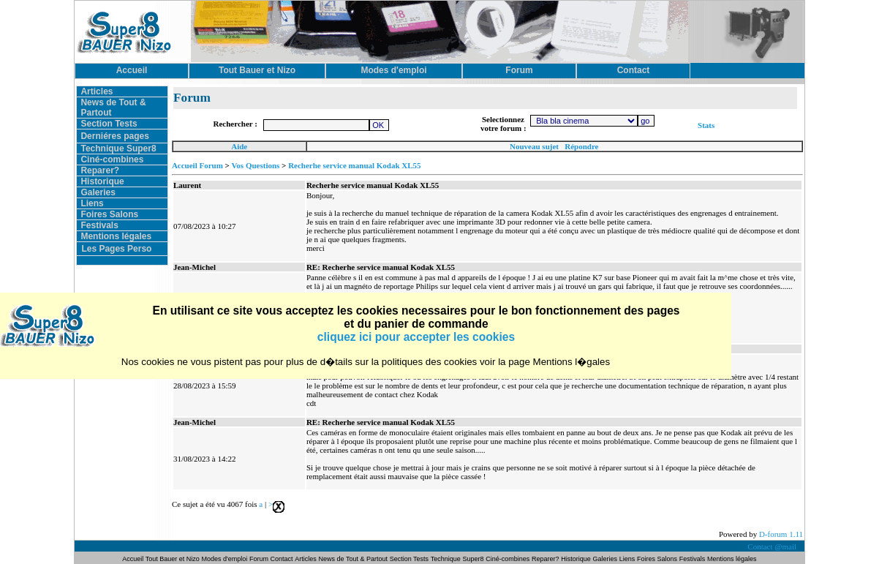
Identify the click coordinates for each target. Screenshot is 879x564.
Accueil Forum (197, 165)
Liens (91, 203)
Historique (102, 181)
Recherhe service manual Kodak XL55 (354, 165)
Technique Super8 (118, 148)
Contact (282, 559)
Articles (96, 91)
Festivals (99, 225)
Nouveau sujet (534, 146)
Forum (260, 559)
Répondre (581, 146)
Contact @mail (772, 546)
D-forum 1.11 (781, 534)
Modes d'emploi (225, 559)
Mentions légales (115, 236)
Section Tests (108, 124)
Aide (239, 146)
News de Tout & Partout (353, 559)
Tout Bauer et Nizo (173, 559)
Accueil (133, 559)
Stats (706, 125)
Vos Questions (255, 165)
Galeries (97, 192)
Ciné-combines (111, 159)
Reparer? (99, 170)
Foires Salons (109, 214)
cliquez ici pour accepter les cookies (416, 337)
